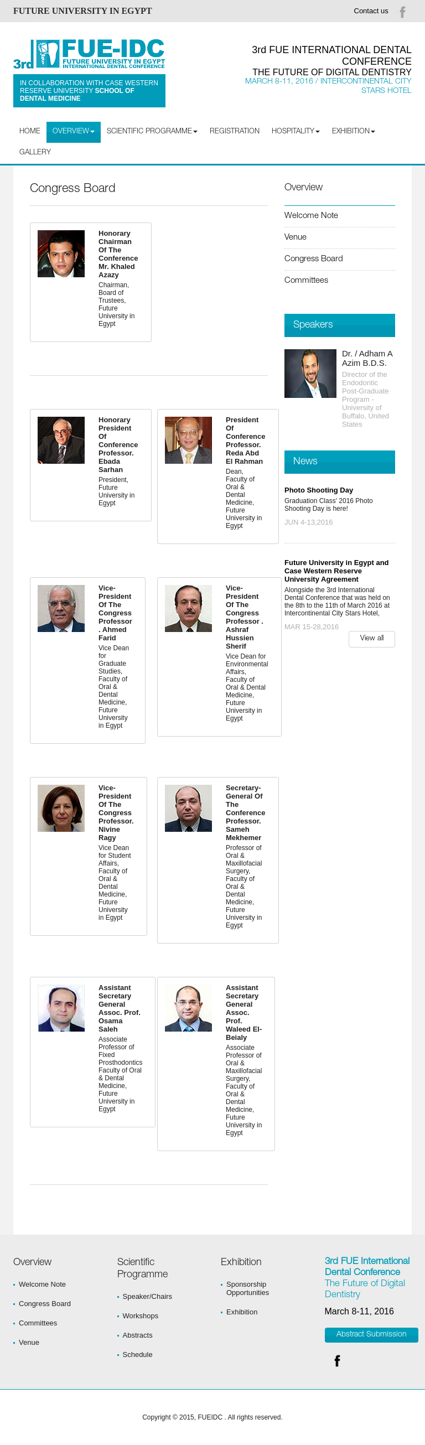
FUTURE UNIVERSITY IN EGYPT (82, 10)
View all (371, 639)
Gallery (35, 153)
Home (29, 132)
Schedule (138, 1354)
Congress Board (313, 259)
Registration (235, 132)
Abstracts (138, 1335)
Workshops (141, 1316)
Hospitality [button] (296, 132)
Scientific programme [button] (152, 132)
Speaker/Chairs (148, 1296)
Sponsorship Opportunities (247, 1288)
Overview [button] (74, 132)
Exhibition (241, 1312)
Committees (306, 281)
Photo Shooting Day (318, 490)
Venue (295, 238)
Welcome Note (311, 216)
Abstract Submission (371, 1335)
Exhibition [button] (353, 132)
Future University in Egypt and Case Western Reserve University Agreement (336, 570)
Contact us (371, 11)
